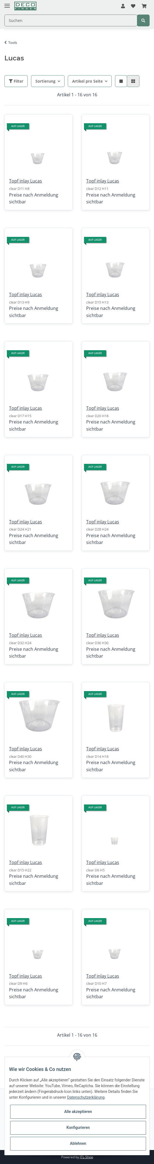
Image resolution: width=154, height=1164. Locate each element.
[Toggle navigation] (7, 3)
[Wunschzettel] (133, 6)
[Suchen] (70, 20)
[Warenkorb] (144, 6)
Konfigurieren (78, 1127)
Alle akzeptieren (78, 1111)
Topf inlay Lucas (25, 181)
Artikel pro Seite (87, 81)
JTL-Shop (86, 1157)
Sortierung (45, 81)
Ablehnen (78, 1143)
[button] (123, 6)
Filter (16, 81)
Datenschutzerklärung (85, 1097)
